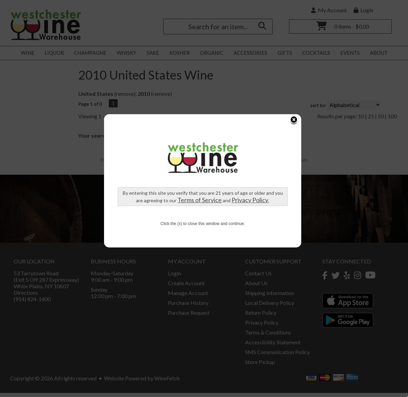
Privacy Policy (201, 171)
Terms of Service (151, 171)
